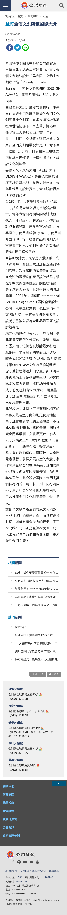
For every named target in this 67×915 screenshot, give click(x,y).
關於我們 (8, 786)
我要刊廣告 (10, 819)
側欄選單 (5, 5)
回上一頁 (39, 674)
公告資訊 (8, 827)
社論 (45, 16)
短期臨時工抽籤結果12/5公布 (34, 635)
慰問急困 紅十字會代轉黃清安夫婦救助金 (37, 588)
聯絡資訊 (54, 871)
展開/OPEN (59, 783)
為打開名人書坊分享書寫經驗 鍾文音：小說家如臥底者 (37, 596)
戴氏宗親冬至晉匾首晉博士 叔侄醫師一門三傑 (37, 572)
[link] (9, 47)
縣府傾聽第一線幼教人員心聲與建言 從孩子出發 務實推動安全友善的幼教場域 (37, 659)
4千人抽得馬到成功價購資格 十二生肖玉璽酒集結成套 (37, 643)
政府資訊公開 (11, 835)
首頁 (20, 16)
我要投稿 (8, 802)
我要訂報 (8, 811)
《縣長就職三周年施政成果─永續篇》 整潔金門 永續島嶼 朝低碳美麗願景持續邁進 (37, 605)
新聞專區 (33, 16)
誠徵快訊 (20, 627)
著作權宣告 (11, 871)
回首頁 (55, 674)
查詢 (61, 5)
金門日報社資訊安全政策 (33, 871)
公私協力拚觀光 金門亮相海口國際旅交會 (37, 580)
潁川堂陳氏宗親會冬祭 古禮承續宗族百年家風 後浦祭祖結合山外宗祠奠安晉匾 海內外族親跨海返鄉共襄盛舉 (37, 651)
